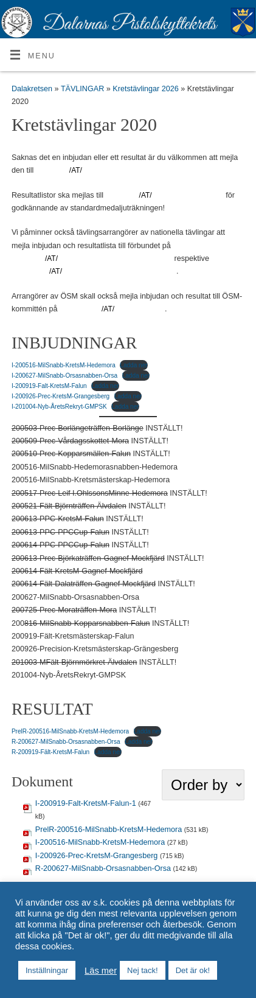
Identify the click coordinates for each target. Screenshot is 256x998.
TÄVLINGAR (83, 89)
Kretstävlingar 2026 (146, 89)
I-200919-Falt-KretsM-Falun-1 (85, 803)
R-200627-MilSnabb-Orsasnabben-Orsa (66, 741)
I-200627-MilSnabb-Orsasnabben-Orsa (64, 375)
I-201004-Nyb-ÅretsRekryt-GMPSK (59, 406)
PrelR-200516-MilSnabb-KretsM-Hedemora (70, 731)
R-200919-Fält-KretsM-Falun (50, 752)
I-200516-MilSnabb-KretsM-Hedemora (64, 365)
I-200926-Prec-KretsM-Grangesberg (60, 396)
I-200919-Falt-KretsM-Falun (49, 386)
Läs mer (101, 970)
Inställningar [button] (47, 970)
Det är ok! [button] (193, 970)
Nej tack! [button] (142, 970)
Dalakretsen (32, 89)
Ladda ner (133, 365)
